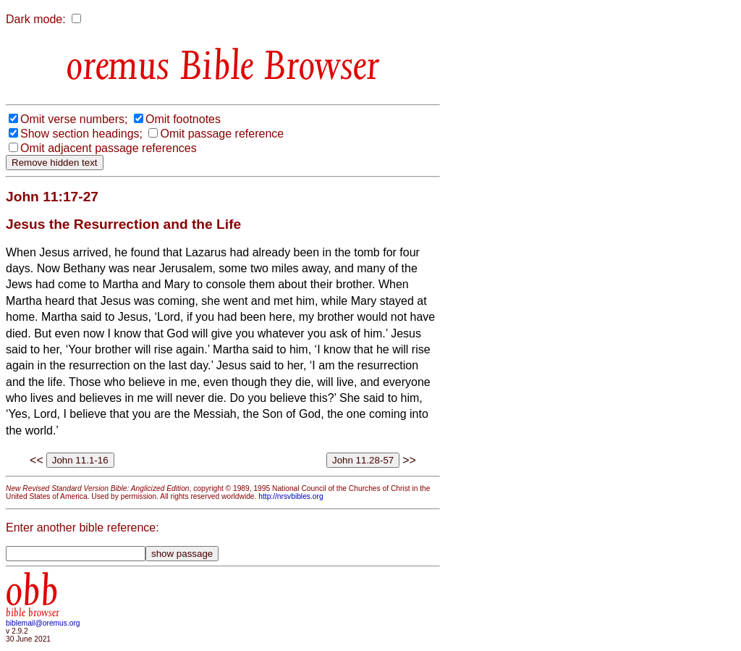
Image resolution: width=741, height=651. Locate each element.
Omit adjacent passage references (108, 148)
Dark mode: (36, 19)
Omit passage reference (222, 133)
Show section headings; (81, 133)
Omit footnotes (183, 119)
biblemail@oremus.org (43, 623)
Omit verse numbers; (73, 119)
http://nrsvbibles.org (290, 496)
